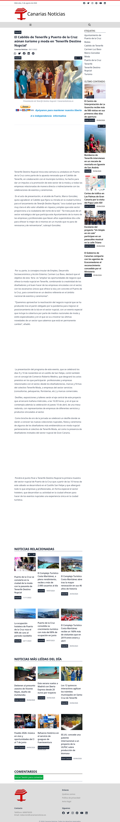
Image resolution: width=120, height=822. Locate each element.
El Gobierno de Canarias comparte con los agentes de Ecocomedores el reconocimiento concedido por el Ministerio (94, 262)
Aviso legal (66, 801)
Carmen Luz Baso (92, 49)
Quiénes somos (68, 794)
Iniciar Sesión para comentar (29, 777)
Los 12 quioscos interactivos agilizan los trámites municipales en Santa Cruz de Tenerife (71, 691)
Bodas (87, 42)
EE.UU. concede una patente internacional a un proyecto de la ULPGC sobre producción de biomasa (71, 744)
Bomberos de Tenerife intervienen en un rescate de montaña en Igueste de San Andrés (94, 161)
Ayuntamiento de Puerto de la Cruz (92, 37)
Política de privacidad (71, 798)
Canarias (41, 698)
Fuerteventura (43, 747)
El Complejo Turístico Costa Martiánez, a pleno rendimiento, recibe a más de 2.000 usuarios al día (48, 579)
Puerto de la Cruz (92, 60)
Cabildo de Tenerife (93, 45)
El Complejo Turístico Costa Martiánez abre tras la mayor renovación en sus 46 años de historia (71, 582)
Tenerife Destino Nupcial (92, 69)
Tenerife (18, 32)
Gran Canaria (20, 700)
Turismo (88, 74)
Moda (87, 56)
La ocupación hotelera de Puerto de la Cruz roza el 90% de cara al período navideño (23, 629)
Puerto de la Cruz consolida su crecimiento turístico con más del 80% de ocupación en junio (48, 629)
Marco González (92, 52)
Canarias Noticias (21, 49)
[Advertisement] (48, 149)
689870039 (27, 812)
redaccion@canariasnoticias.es (33, 815)
